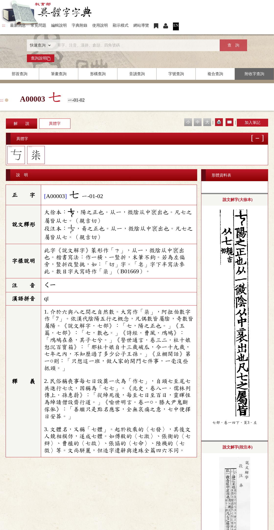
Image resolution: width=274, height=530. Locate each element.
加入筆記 (252, 122)
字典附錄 (79, 25)
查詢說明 (40, 58)
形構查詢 (98, 74)
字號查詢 (176, 74)
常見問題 (38, 25)
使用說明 (100, 25)
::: (3, 25)
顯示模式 (120, 25)
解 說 (21, 123)
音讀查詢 (137, 74)
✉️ (229, 122)
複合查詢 (215, 74)
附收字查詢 (254, 74)
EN (176, 25)
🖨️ (219, 122)
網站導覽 (141, 25)
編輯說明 (59, 25)
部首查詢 (19, 74)
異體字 (55, 123)
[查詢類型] (39, 45)
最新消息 (18, 25)
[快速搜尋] (135, 45)
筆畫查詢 (59, 74)
